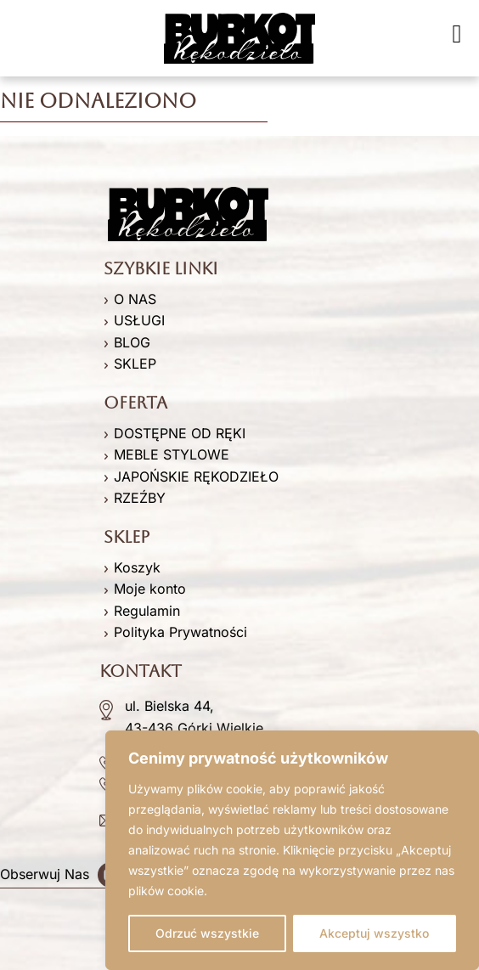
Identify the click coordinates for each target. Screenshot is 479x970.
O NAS (135, 298)
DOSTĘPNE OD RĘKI (179, 433)
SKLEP (135, 363)
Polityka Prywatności (180, 631)
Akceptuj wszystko (374, 933)
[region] (292, 850)
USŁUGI (139, 320)
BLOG (132, 342)
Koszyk (137, 567)
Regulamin (147, 610)
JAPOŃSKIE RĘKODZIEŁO (196, 476)
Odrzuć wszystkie (207, 933)
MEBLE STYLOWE (171, 454)
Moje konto (150, 588)
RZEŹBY (140, 497)
